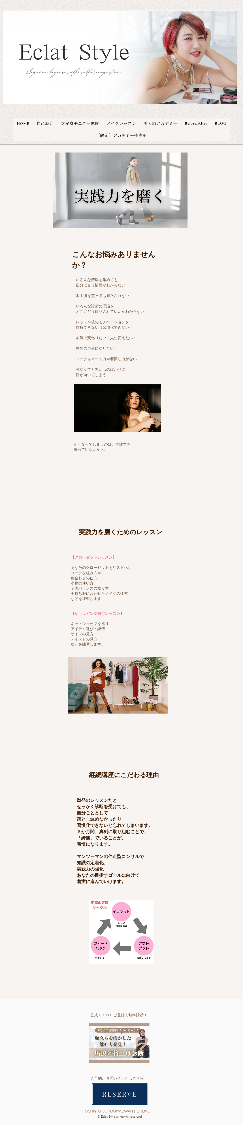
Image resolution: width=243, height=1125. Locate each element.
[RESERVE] (120, 1094)
